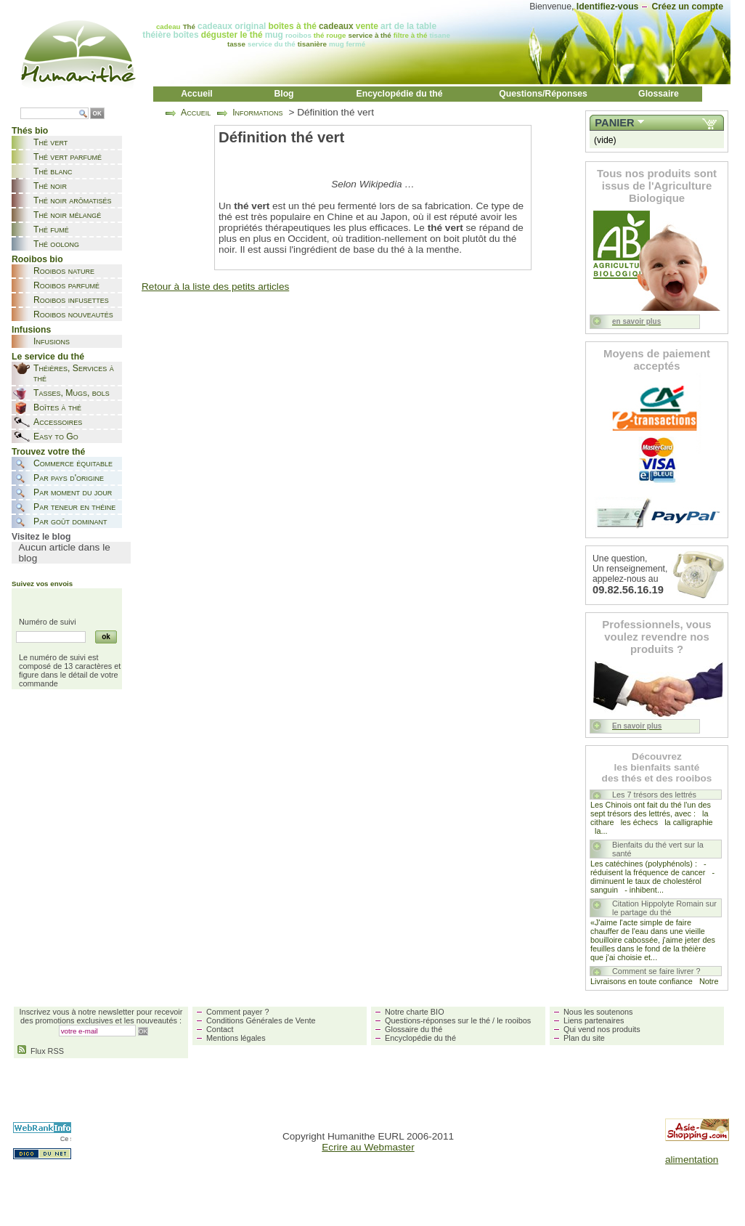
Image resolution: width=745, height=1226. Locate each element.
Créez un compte (687, 6)
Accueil (197, 94)
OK (97, 113)
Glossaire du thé (413, 1029)
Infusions (51, 341)
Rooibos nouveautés (73, 314)
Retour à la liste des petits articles (215, 286)
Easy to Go (55, 436)
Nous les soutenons (598, 1011)
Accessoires (57, 422)
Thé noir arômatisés (72, 200)
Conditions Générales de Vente (261, 1020)
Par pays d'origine (68, 478)
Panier (614, 123)
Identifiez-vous (608, 6)
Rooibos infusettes (71, 300)
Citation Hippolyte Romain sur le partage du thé (664, 908)
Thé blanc (52, 171)
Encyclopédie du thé (400, 94)
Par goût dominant (70, 521)
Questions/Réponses (543, 94)
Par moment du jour (72, 492)
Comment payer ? (237, 1011)
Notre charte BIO (414, 1011)
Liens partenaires (593, 1020)
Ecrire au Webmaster (368, 1147)
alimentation (691, 1159)
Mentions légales (236, 1038)
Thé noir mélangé (67, 215)
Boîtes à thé (57, 407)
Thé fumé (51, 229)
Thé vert (50, 142)
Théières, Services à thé (73, 373)
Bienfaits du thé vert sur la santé (658, 849)
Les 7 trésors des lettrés (654, 794)
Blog (283, 94)
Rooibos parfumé (66, 285)
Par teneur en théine (74, 507)
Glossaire (658, 94)
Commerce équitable (73, 463)
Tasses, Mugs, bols (71, 393)
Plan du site (584, 1038)
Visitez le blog (41, 537)
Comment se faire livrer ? (656, 971)
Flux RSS (40, 1051)
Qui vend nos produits (601, 1029)
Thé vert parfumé (67, 157)
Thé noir (50, 186)
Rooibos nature (63, 271)
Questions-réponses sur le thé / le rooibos (458, 1020)
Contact (219, 1029)
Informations (257, 112)
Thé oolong (56, 244)
